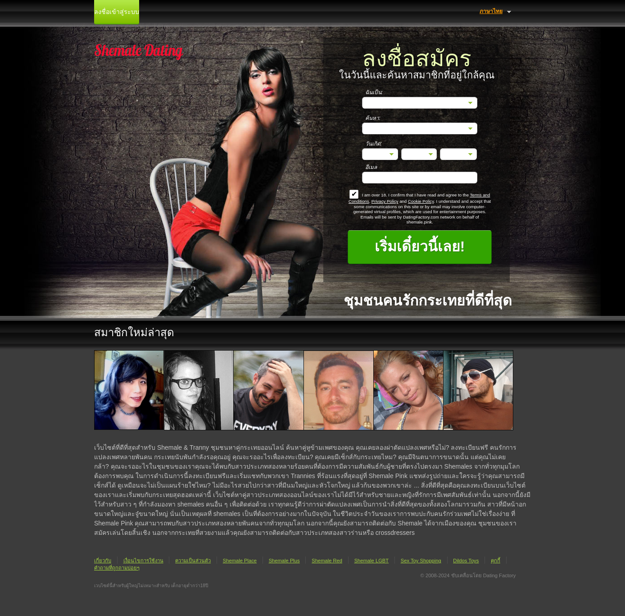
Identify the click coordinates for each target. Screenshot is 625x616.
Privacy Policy (385, 201)
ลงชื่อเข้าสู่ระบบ (116, 12)
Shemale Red (327, 560)
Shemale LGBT (371, 560)
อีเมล (371, 167)
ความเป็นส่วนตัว (193, 560)
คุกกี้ (495, 560)
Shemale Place (240, 560)
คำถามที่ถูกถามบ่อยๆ (117, 567)
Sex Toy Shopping (421, 560)
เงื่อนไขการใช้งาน (143, 560)
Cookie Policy (421, 201)
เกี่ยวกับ (102, 560)
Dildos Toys (466, 560)
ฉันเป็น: (374, 92)
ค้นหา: (372, 118)
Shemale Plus (284, 560)
